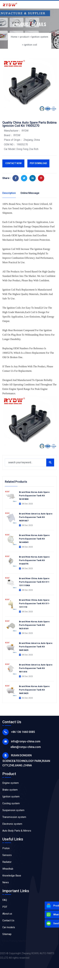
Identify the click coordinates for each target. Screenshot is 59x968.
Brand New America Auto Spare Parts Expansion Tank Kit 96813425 (35, 646)
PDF (4, 906)
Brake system (10, 789)
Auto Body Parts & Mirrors (16, 830)
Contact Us (8, 920)
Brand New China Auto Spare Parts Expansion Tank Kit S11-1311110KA (34, 582)
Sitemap (6, 934)
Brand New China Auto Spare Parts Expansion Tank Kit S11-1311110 (34, 603)
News (5, 882)
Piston (6, 848)
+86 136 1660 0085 (23, 731)
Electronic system (12, 823)
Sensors (7, 855)
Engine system (10, 782)
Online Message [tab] (29, 193)
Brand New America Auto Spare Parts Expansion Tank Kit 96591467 (35, 517)
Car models (8, 927)
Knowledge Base (11, 875)
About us (7, 913)
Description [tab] (9, 193)
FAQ (4, 900)
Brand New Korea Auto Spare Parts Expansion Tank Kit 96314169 (34, 625)
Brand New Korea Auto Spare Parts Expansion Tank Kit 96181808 (34, 495)
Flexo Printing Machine (15, 940)
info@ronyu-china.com (25, 741)
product (24, 36)
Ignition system (39, 36)
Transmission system (14, 817)
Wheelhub (7, 868)
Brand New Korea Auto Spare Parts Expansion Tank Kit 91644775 (34, 560)
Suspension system (13, 810)
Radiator (6, 861)
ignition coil (30, 44)
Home (14, 36)
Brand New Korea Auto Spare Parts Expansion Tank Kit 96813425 (34, 689)
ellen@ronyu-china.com (26, 747)
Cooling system (11, 803)
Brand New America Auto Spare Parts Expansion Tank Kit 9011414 (35, 668)
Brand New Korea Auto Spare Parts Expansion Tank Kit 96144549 (34, 538)
